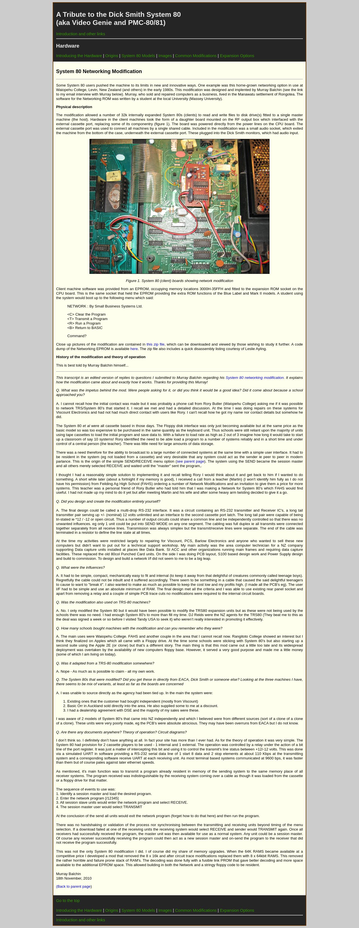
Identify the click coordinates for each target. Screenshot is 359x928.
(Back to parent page (73, 886)
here (134, 349)
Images (164, 55)
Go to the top (68, 900)
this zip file (156, 344)
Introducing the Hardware (79, 55)
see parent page (190, 461)
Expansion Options (237, 55)
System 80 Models (138, 55)
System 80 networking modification (255, 378)
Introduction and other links (80, 34)
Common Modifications (196, 55)
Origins (111, 55)
